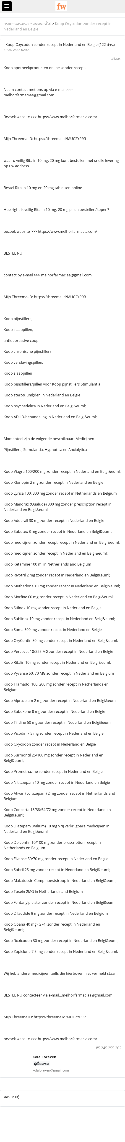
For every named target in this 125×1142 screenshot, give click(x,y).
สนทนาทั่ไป (42, 23)
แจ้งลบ (116, 58)
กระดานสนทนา (16, 23)
